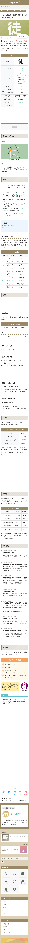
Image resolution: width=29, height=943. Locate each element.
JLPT (14, 846)
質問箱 (4, 870)
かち (22, 77)
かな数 (6, 838)
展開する (14, 126)
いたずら (21, 75)
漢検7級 (23, 10)
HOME (14, 937)
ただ (22, 79)
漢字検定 (6, 846)
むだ (22, 83)
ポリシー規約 (14, 939)
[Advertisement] (14, 114)
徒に (14, 169)
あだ (22, 74)
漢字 (3, 867)
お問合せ (10, 701)
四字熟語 (4, 864)
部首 (23, 830)
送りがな (23, 838)
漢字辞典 (4, 883)
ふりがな (14, 838)
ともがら (22, 81)
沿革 (3, 886)
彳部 (17, 10)
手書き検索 (5, 880)
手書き (6, 830)
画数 (14, 830)
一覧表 (4, 861)
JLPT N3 (10, 10)
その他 (4, 858)
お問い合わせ (6, 889)
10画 (4, 10)
